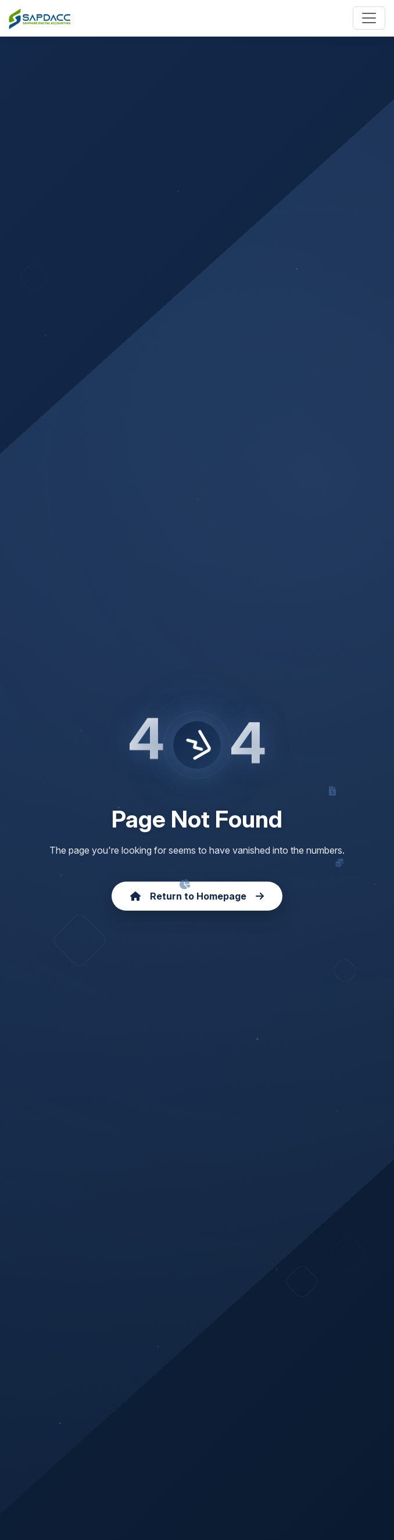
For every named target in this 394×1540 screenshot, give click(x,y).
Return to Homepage (197, 896)
